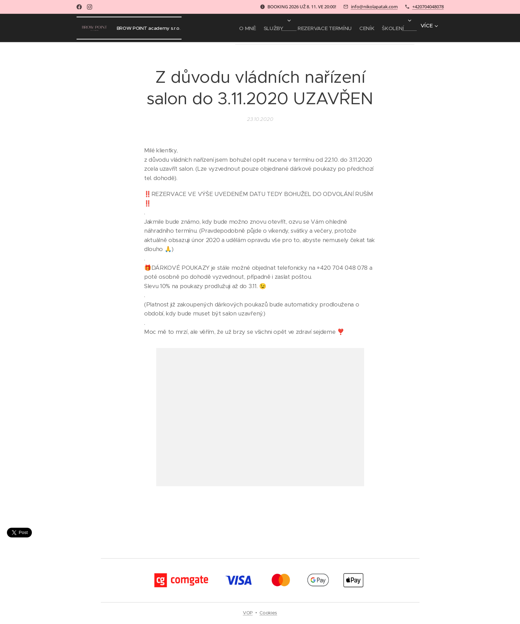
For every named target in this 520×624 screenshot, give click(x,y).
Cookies (268, 613)
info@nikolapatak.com (374, 6)
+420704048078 (428, 6)
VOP (248, 613)
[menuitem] (225, 28)
